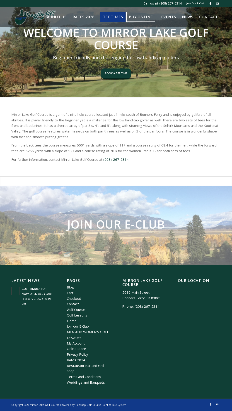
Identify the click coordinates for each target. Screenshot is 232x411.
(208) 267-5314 (170, 3)
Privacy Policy (77, 354)
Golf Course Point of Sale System (106, 404)
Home (72, 321)
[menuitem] (194, 3)
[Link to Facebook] (210, 3)
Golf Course (76, 309)
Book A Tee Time (116, 73)
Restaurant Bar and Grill (85, 365)
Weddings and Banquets (86, 382)
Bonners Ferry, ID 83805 (141, 298)
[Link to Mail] (217, 3)
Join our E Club (78, 326)
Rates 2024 (76, 360)
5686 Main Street (136, 292)
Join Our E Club (195, 3)
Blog (70, 287)
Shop (71, 371)
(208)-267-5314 (116, 159)
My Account (76, 343)
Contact (73, 304)
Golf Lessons (77, 315)
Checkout (74, 298)
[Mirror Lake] (35, 17)
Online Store (76, 348)
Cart (70, 293)
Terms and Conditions (84, 376)
